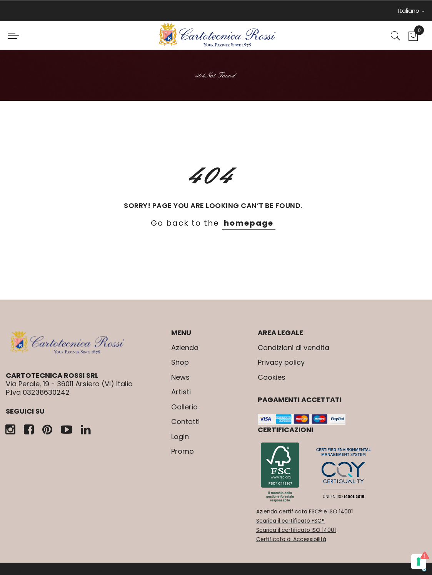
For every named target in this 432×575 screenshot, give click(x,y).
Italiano (411, 11)
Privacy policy (281, 362)
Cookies (271, 377)
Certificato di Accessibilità (291, 539)
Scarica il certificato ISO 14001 (296, 530)
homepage (249, 223)
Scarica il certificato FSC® (290, 521)
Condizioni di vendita (293, 347)
